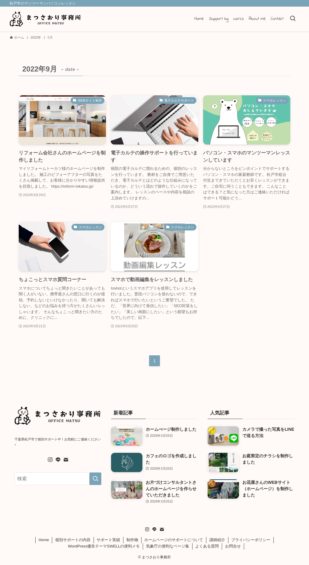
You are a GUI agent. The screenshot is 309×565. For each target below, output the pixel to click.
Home (44, 540)
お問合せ (233, 546)
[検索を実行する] (95, 478)
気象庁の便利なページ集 (167, 546)
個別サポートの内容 (73, 540)
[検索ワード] (57, 478)
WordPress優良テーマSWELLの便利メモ (104, 546)
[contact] (66, 460)
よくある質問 (207, 546)
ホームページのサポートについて (173, 540)
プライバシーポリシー (250, 540)
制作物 (132, 540)
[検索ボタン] (292, 19)
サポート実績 (108, 540)
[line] (58, 460)
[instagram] (50, 460)
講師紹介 (217, 540)
